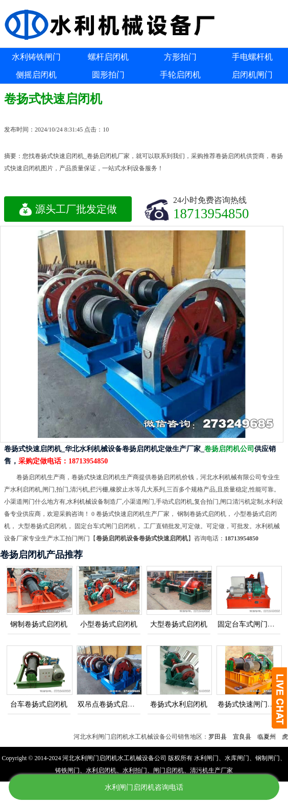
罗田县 (221, 736)
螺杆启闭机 (108, 57)
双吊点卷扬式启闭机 (110, 704)
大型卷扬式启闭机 (178, 624)
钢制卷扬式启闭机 (38, 624)
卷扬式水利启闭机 (178, 704)
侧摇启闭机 (36, 74)
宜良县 (246, 736)
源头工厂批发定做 (68, 209)
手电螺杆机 (252, 57)
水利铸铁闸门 (36, 57)
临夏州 (270, 736)
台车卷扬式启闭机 (38, 704)
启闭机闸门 (252, 74)
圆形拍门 (108, 74)
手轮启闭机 (180, 74)
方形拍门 (180, 57)
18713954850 (211, 213)
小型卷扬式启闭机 (108, 624)
